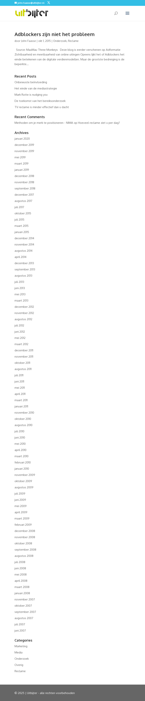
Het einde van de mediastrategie (36, 88)
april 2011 (20, 394)
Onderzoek (60, 40)
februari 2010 (23, 462)
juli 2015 (19, 219)
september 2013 (25, 269)
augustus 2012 (23, 319)
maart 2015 (22, 226)
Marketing (21, 646)
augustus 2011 (23, 369)
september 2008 (25, 549)
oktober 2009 (23, 481)
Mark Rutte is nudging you (31, 94)
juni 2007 (20, 630)
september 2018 (25, 188)
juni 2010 (20, 437)
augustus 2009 (24, 487)
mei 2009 (21, 506)
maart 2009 (22, 518)
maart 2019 (22, 163)
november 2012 (24, 313)
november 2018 (24, 182)
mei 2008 (21, 574)
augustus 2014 (23, 250)
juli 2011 (19, 375)
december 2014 (24, 238)
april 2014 (20, 257)
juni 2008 (20, 568)
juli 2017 (19, 207)
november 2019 (24, 151)
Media (18, 652)
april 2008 (21, 580)
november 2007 (25, 599)
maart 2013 (21, 300)
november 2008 (25, 537)
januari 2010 (22, 468)
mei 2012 (20, 338)
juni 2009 (20, 500)
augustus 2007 (24, 618)
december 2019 (24, 145)
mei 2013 (20, 294)
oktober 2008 (23, 543)
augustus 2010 (23, 425)
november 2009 (25, 475)
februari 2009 (23, 524)
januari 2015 (22, 232)
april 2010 (20, 450)
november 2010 (24, 412)
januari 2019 (22, 170)
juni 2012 (20, 331)
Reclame (73, 40)
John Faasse (28, 40)
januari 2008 (22, 593)
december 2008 (25, 531)
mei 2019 (20, 157)
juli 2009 (20, 493)
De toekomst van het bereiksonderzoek (40, 101)
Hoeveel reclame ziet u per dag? (99, 123)
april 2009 (21, 512)
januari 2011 (21, 406)
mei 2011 (20, 387)
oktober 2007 (23, 605)
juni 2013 (20, 288)
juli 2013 (19, 282)
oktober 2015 (23, 213)
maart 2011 (21, 400)
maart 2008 (22, 587)
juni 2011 (19, 381)
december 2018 (24, 176)
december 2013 (24, 263)
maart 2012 (21, 344)
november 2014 (24, 244)
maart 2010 (22, 456)
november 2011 (24, 356)
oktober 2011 (22, 363)
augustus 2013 (23, 275)
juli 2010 (19, 431)
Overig (19, 665)
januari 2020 (22, 138)
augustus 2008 (24, 556)
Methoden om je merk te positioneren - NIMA (44, 123)
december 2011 (24, 350)
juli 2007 (20, 624)
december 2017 (24, 194)
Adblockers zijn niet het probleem (55, 34)
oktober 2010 (23, 419)
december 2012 (24, 307)
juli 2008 (20, 562)
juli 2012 (19, 325)
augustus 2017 (23, 201)
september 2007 (25, 612)
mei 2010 (20, 444)
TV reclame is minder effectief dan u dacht (42, 107)
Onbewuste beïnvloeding (31, 82)
